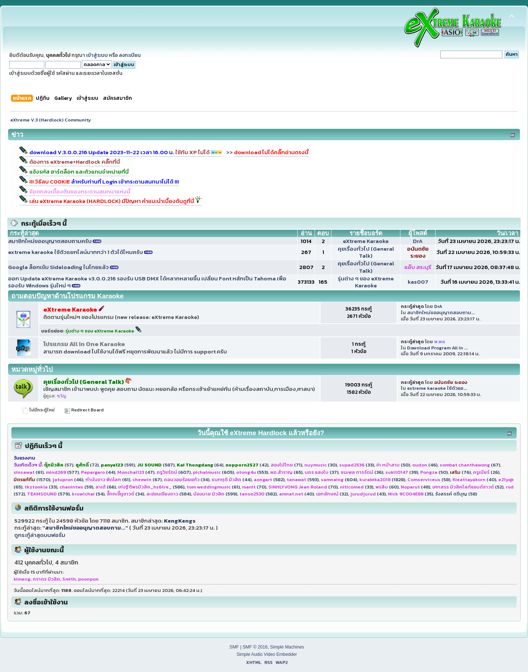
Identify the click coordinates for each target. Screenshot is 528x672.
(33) (356, 464)
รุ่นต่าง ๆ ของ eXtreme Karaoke (366, 282)
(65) (286, 472)
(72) (87, 464)
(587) (156, 464)
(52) (467, 486)
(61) (29, 472)
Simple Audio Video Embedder (266, 654)
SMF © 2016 (254, 647)
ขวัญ (61, 396)
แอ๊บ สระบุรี (417, 267)
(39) (401, 472)
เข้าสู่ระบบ (97, 55)
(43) (368, 493)
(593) (303, 479)
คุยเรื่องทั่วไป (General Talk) (366, 252)
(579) (48, 493)
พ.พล (439, 341)
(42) (246, 464)
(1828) (382, 479)
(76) (460, 472)
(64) (200, 464)
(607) (174, 472)
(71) (286, 464)
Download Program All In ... (437, 347)
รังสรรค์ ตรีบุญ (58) (456, 493)
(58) (428, 479)
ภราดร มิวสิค (46, 578)
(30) (320, 464)
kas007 (418, 281)
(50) (393, 464)
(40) (474, 479)
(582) (269, 479)
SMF (234, 647)
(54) (88, 493)
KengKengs (179, 520)
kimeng (22, 578)
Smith (69, 578)
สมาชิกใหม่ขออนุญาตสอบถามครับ (50, 241)
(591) (118, 464)
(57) (58, 464)
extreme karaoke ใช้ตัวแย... (437, 388)
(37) (321, 472)
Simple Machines (287, 647)
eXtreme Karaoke (366, 241)
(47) (135, 472)
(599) (215, 493)
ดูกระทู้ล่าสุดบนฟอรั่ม (39, 535)
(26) (486, 472)
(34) (186, 479)
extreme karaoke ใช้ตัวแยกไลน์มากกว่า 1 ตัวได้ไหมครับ (75, 252)
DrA (418, 241)
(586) (151, 486)
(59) (76, 486)
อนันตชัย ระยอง (418, 252)
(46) (424, 464)
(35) (410, 493)
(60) (387, 486)
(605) (213, 472)
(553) (252, 472)
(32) (332, 493)
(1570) (32, 479)
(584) (168, 493)
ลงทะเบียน (130, 55)
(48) (415, 486)
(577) (62, 472)
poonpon (88, 578)
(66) (105, 486)
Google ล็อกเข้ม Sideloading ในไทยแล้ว (58, 267)
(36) (362, 472)
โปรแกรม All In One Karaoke (84, 344)
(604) (339, 479)
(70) (254, 486)
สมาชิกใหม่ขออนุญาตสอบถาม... (440, 312)
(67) (470, 464)
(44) (98, 472)
